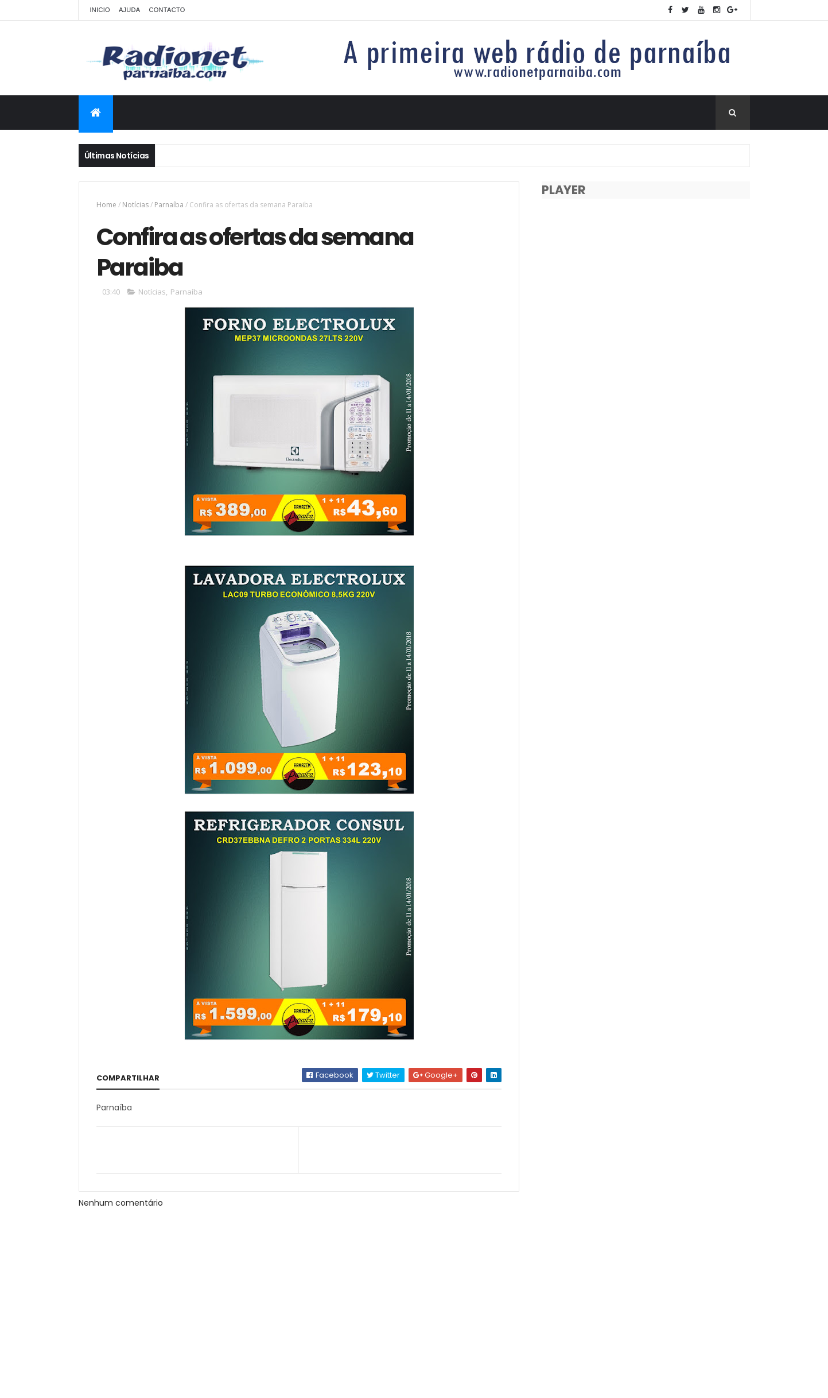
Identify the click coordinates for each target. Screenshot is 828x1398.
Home (106, 205)
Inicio (100, 9)
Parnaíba (169, 205)
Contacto (167, 9)
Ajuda (130, 9)
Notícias (135, 205)
